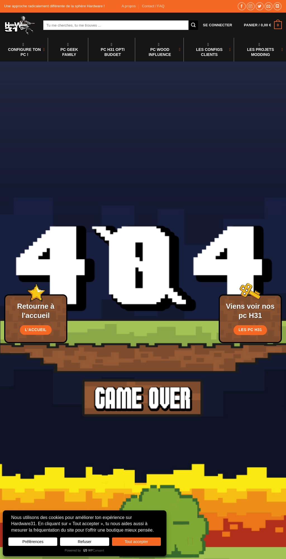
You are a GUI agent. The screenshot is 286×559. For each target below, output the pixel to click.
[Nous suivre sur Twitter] (260, 6)
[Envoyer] (193, 25)
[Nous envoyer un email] (268, 6)
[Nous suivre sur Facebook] (242, 6)
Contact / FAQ (153, 6)
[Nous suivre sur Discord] (277, 6)
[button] (217, 25)
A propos (128, 6)
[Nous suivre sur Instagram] (251, 6)
